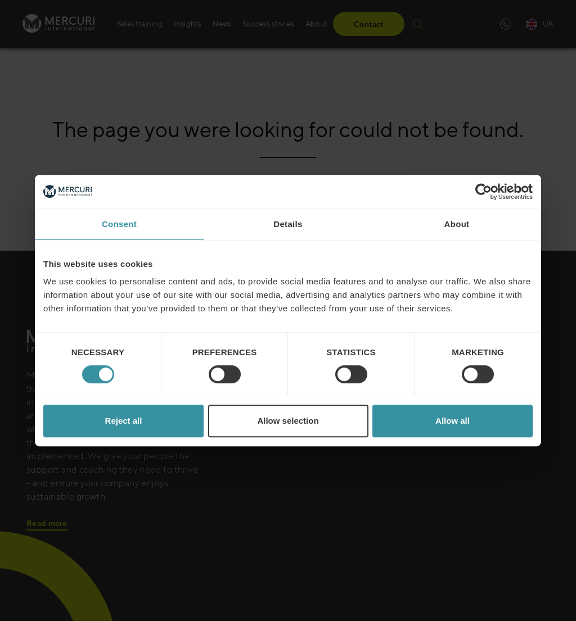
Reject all (123, 420)
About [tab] (457, 224)
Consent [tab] (119, 224)
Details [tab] (287, 224)
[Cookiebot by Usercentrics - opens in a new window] (483, 191)
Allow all (452, 420)
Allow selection (287, 420)
